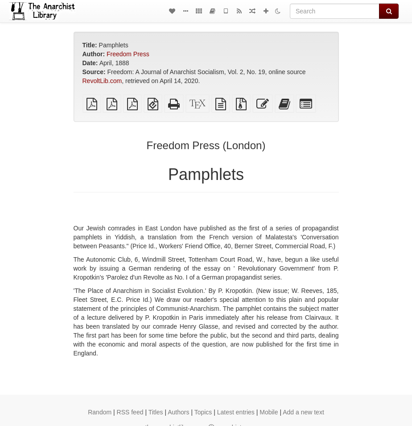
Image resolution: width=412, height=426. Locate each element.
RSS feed (130, 412)
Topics (203, 412)
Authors (178, 412)
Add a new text (303, 412)
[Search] (334, 11)
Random (99, 412)
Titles (155, 412)
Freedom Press (128, 54)
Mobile (269, 412)
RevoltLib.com (102, 80)
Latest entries (236, 412)
